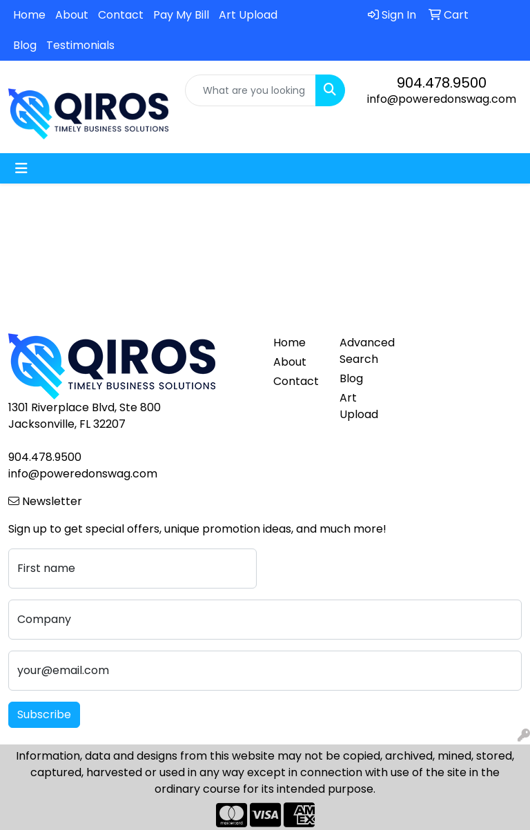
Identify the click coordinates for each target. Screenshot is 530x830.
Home (29, 15)
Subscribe (44, 714)
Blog (25, 45)
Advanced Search (364, 351)
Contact (121, 15)
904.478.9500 (442, 82)
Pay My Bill (181, 15)
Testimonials (80, 45)
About (71, 15)
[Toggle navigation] (21, 168)
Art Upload (248, 15)
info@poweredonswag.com (441, 99)
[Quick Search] (250, 90)
